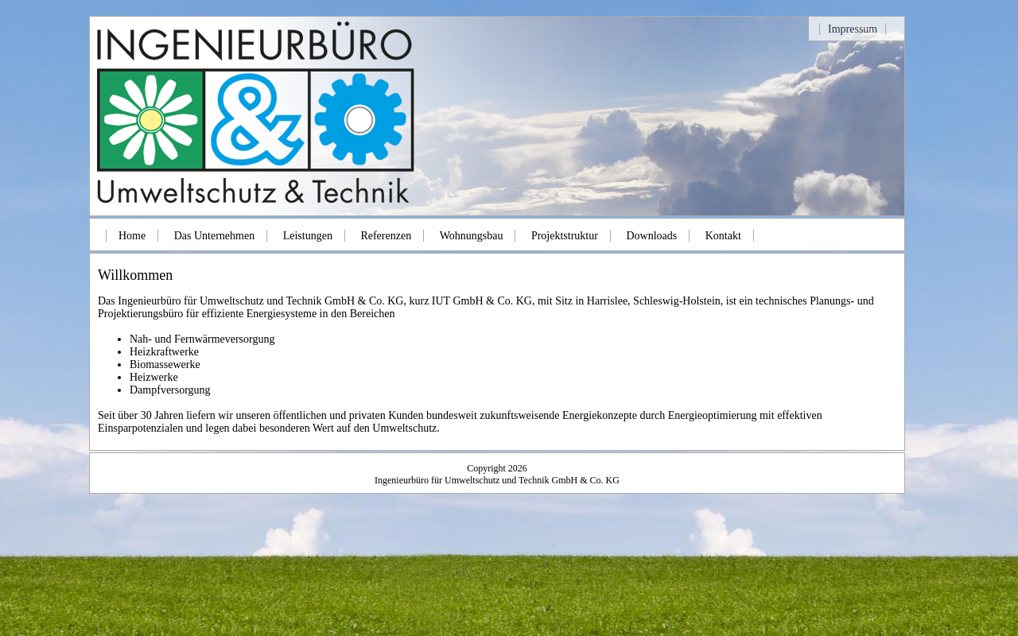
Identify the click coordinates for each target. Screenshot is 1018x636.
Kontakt (723, 236)
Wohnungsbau (471, 236)
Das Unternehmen (214, 236)
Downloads (651, 236)
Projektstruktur (564, 236)
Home (132, 236)
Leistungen (307, 236)
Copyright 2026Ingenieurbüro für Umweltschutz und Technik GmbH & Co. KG (497, 474)
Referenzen (385, 236)
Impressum (852, 29)
